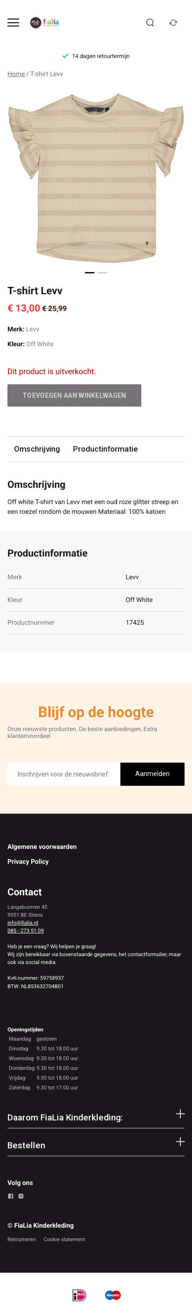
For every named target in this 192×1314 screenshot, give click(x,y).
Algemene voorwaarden (42, 847)
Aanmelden (152, 773)
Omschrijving (37, 448)
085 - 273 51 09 (25, 930)
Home (16, 74)
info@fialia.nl (22, 922)
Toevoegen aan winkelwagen (74, 395)
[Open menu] (13, 22)
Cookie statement (64, 1239)
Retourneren (21, 1239)
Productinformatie (105, 448)
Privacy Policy (28, 862)
